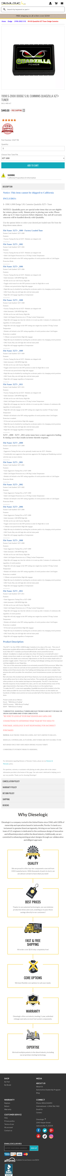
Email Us (39, 1109)
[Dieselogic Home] (13, 3)
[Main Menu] (62, 3)
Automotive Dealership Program (48, 1090)
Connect (40, 1100)
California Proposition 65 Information (34, 176)
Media (39, 1078)
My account (8, 1127)
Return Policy (8, 793)
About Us (40, 1083)
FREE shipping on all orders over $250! (33, 16)
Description (7, 186)
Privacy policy (9, 1121)
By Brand (7, 1085)
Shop (6, 1078)
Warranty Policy (10, 787)
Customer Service (13, 1115)
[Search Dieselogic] (4, 9)
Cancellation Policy (11, 781)
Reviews (6, 805)
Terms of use (9, 1124)
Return (6, 1106)
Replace (7, 1103)
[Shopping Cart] (56, 3)
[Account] (50, 3)
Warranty (9, 1100)
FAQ (6, 1118)
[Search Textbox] (34, 9)
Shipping (6, 799)
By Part (7, 1082)
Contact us (8, 1130)
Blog (38, 1093)
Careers (39, 1112)
